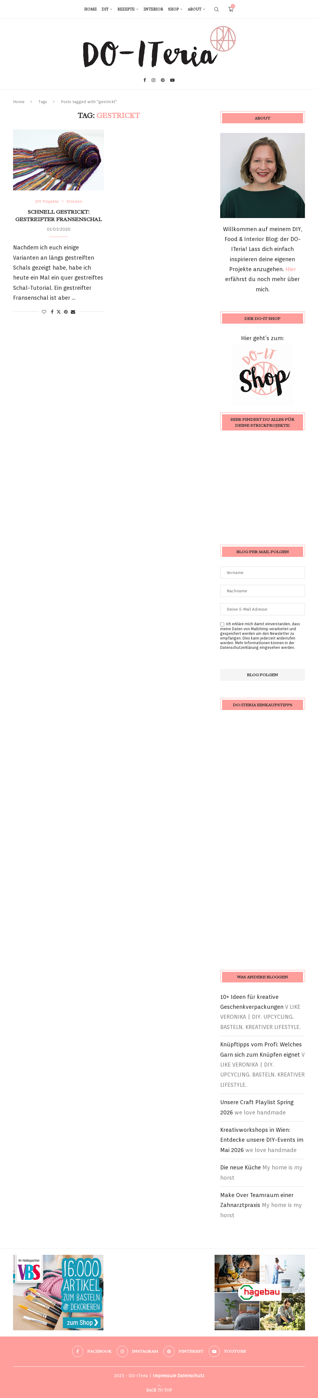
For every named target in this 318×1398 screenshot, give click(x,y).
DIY (105, 9)
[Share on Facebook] (52, 311)
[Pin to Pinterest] (66, 311)
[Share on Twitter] (59, 311)
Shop (173, 9)
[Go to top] (159, 1389)
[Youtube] (172, 80)
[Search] (216, 9)
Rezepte (125, 9)
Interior (153, 9)
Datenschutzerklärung (239, 647)
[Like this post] (44, 311)
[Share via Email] (73, 311)
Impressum (164, 1375)
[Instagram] (153, 80)
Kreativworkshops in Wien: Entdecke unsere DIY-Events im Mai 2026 (261, 1140)
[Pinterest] (163, 80)
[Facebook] (144, 80)
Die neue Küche (240, 1167)
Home (90, 9)
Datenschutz (190, 1375)
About (194, 9)
